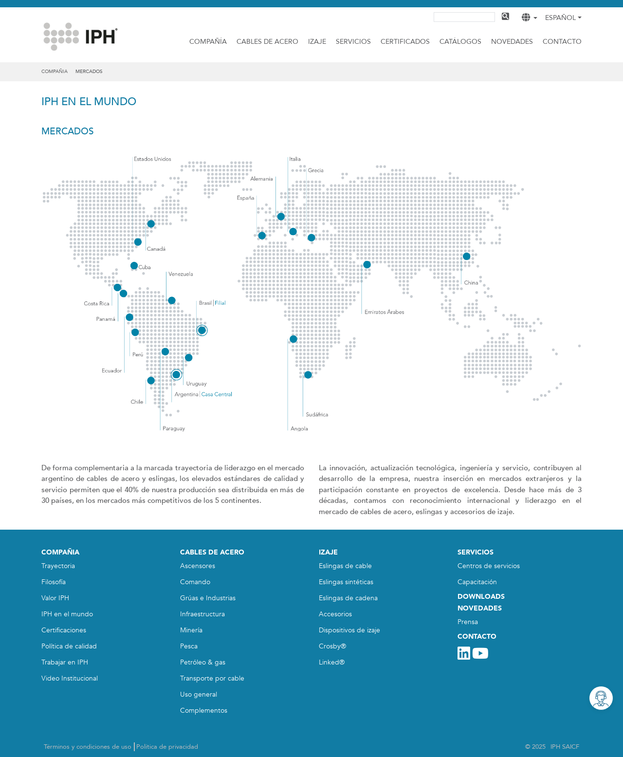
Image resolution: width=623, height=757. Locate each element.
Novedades (512, 41)
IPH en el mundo (67, 614)
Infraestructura (202, 614)
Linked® (332, 662)
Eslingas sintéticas (346, 582)
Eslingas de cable (345, 566)
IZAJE (317, 41)
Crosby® (332, 646)
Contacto (562, 41)
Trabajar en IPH (64, 662)
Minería (191, 630)
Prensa (468, 622)
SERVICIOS (476, 552)
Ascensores (197, 566)
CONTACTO (477, 636)
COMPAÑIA (60, 552)
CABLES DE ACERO (212, 552)
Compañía (208, 41)
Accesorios (335, 614)
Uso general (198, 694)
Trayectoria (58, 566)
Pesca (189, 646)
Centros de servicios (489, 566)
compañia (54, 71)
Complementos (203, 710)
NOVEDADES (480, 608)
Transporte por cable (212, 678)
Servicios (353, 41)
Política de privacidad (167, 746)
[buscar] (463, 16)
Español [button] (560, 17)
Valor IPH (55, 598)
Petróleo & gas (202, 662)
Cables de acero (267, 41)
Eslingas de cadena (348, 598)
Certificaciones (63, 630)
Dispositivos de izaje (349, 630)
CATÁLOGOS (460, 41)
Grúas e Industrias (208, 598)
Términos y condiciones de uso (87, 746)
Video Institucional (69, 678)
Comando (195, 582)
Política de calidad (69, 646)
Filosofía (53, 582)
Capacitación (477, 582)
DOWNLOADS (481, 596)
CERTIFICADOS (405, 41)
